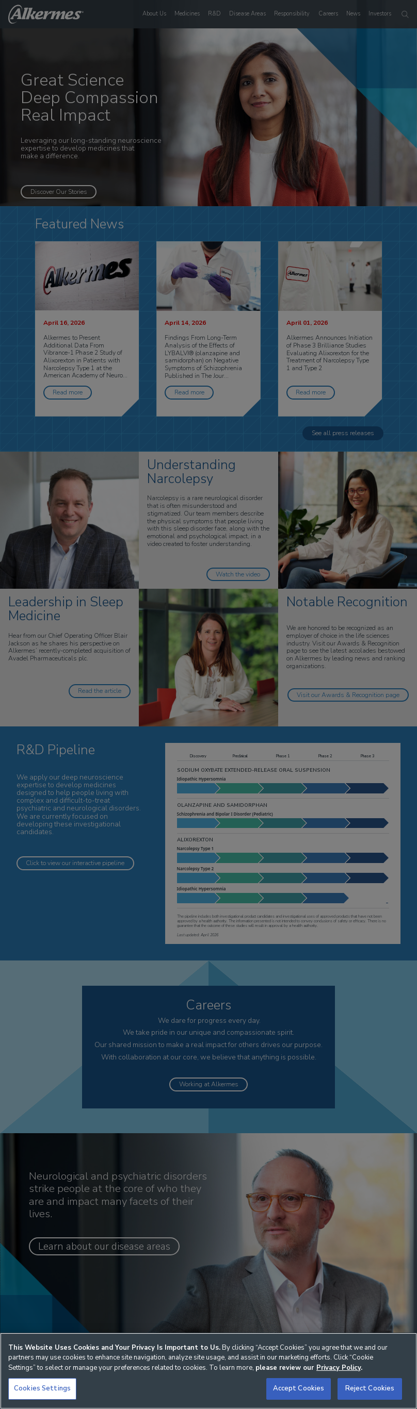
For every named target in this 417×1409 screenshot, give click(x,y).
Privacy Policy (338, 1367)
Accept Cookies (299, 1388)
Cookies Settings (42, 1388)
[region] (208, 1371)
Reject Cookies (370, 1388)
